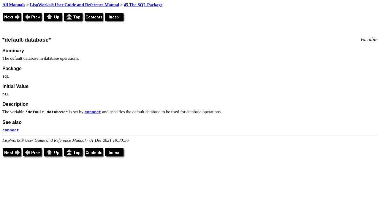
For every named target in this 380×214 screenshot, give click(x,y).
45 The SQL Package (143, 4)
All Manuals (13, 4)
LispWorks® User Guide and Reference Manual (74, 4)
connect (93, 112)
